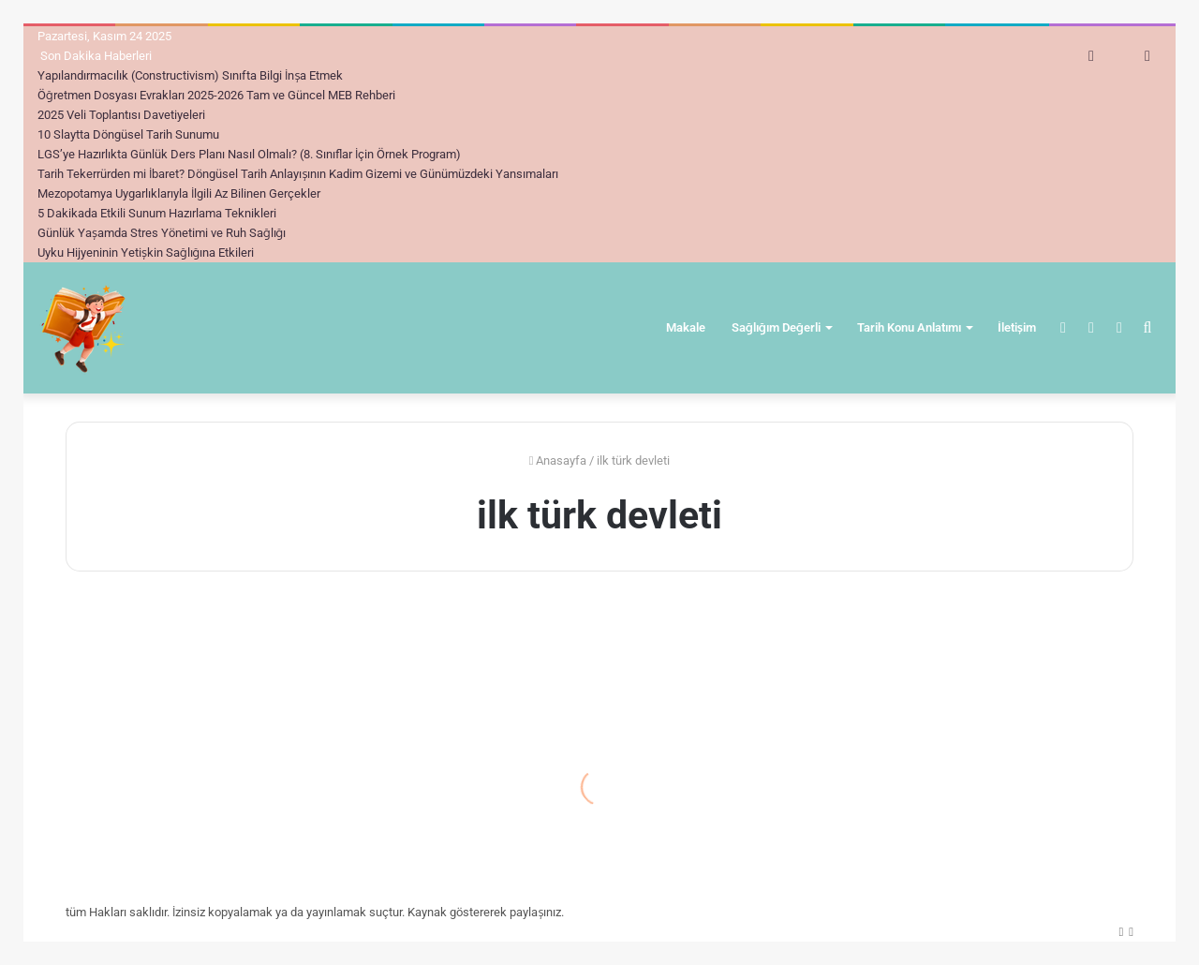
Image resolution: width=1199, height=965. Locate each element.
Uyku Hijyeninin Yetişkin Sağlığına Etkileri (145, 252)
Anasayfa (558, 460)
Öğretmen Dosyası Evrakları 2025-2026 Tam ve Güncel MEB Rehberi (216, 95)
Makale (685, 327)
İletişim (1017, 327)
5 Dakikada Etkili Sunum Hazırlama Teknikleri (156, 213)
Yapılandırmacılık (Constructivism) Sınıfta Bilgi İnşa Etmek (190, 75)
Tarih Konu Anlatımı (909, 327)
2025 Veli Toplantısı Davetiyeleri (121, 115)
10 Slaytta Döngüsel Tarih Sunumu (128, 134)
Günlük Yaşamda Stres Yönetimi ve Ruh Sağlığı (161, 233)
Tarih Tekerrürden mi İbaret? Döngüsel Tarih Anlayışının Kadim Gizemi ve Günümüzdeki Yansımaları (297, 174)
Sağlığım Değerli (776, 327)
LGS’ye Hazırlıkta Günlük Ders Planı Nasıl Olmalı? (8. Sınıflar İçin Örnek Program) (249, 154)
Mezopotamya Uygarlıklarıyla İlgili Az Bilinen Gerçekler (178, 193)
